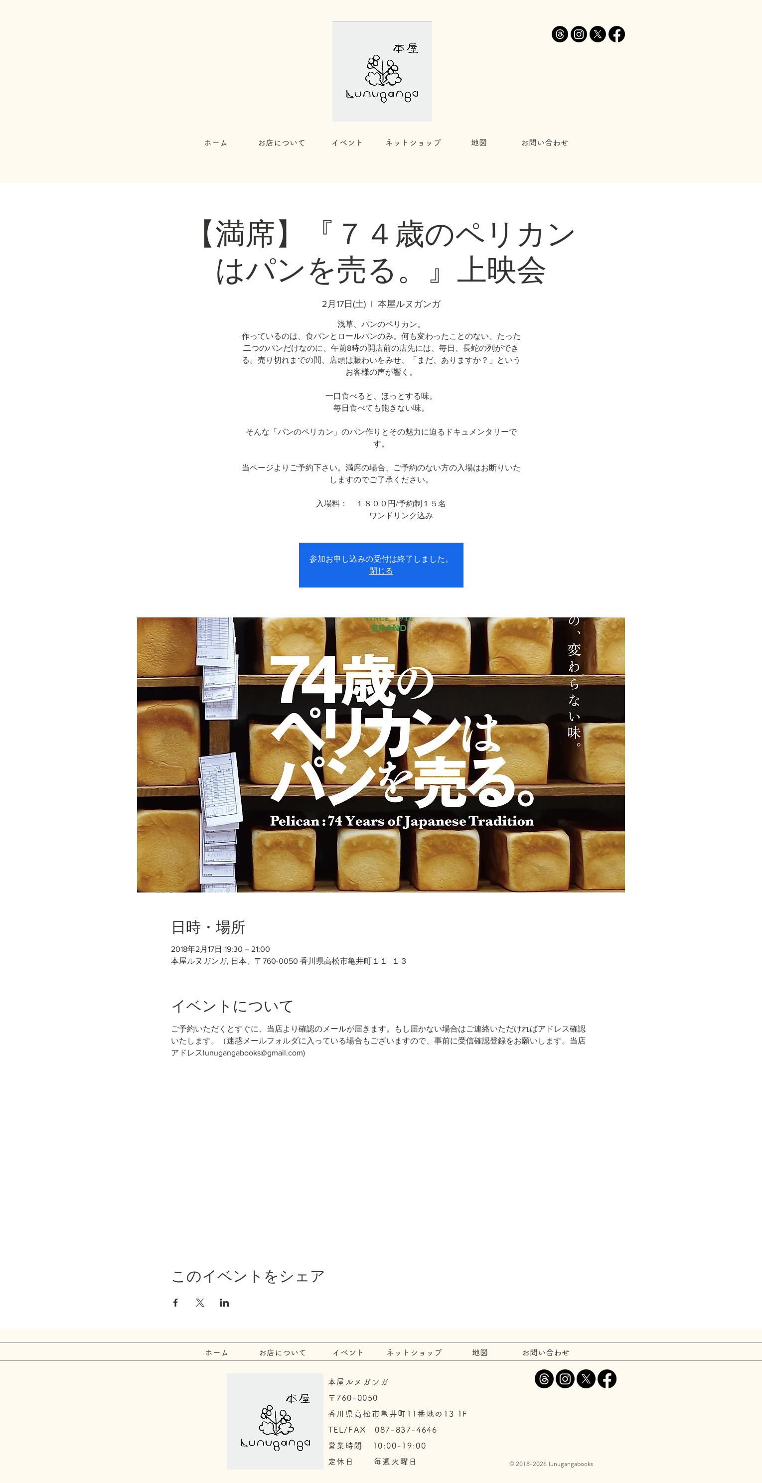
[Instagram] (579, 34)
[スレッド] (560, 34)
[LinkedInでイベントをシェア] (224, 1303)
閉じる (381, 571)
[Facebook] (617, 34)
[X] (598, 34)
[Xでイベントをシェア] (200, 1303)
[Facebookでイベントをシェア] (175, 1303)
